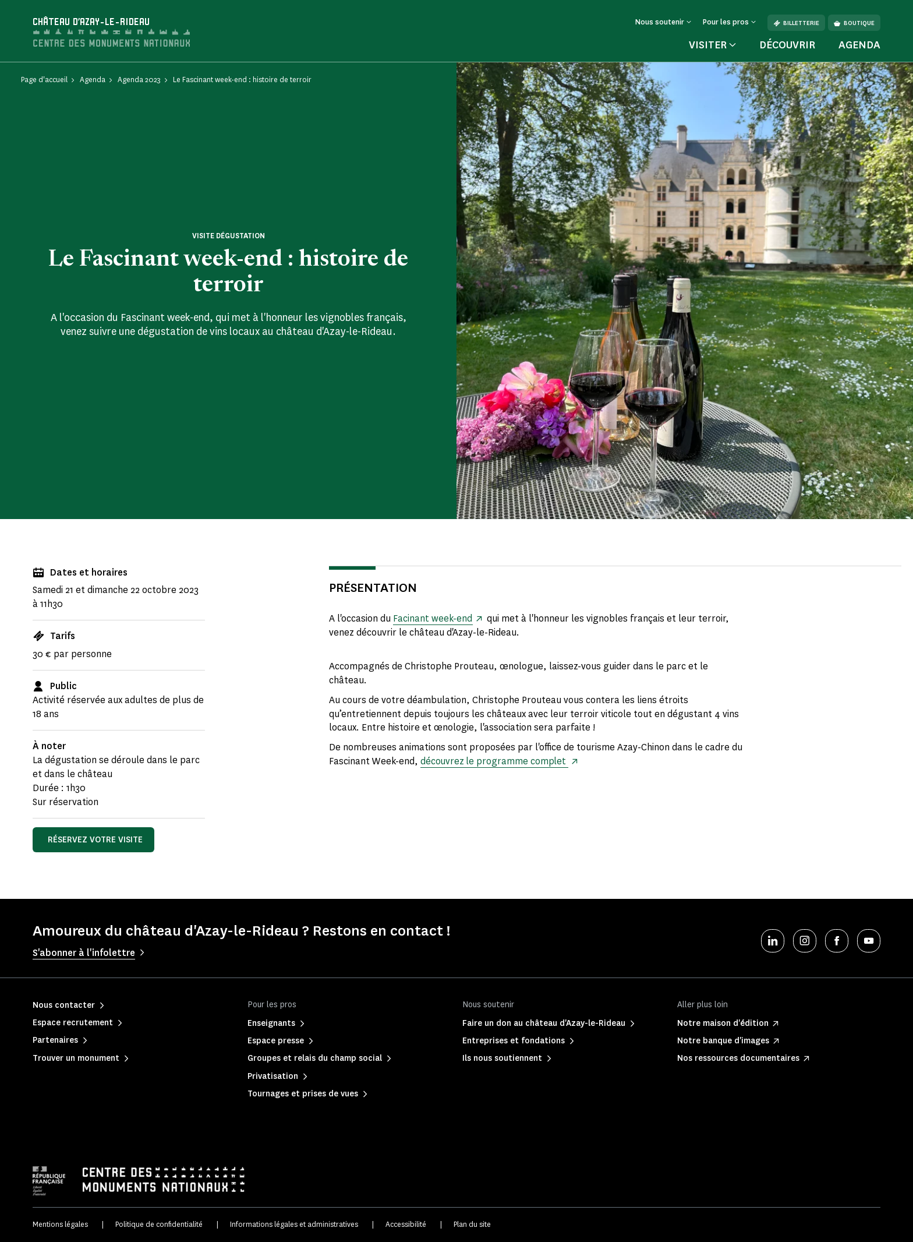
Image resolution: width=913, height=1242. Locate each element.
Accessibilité (405, 1224)
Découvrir (787, 45)
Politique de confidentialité (159, 1224)
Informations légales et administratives (294, 1224)
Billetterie (796, 23)
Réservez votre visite (95, 839)
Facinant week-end (432, 618)
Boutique (854, 23)
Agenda (859, 45)
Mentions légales (60, 1224)
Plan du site (472, 1224)
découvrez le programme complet (494, 761)
